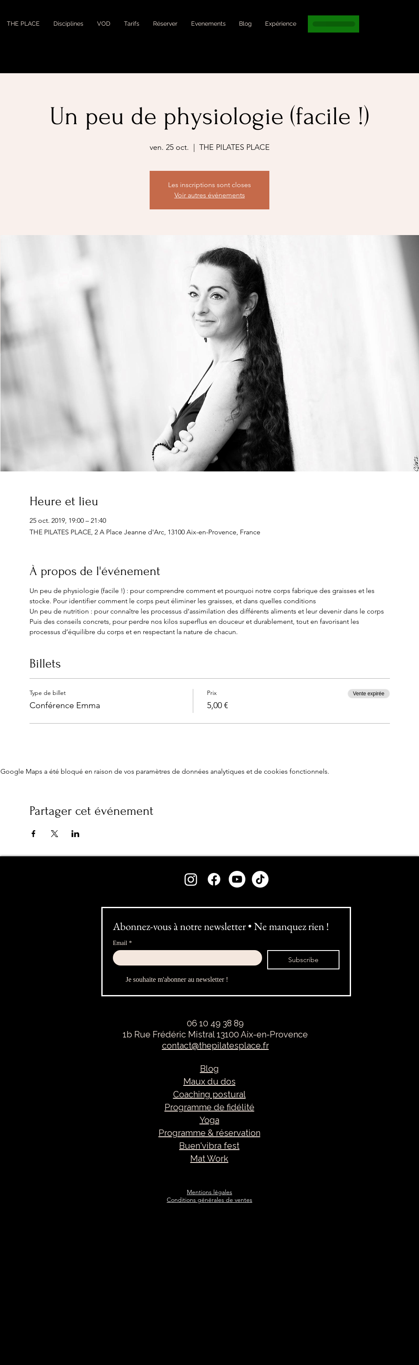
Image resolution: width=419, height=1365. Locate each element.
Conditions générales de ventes (209, 1200)
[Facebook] (214, 879)
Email (122, 943)
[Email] (185, 958)
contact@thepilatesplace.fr (215, 1045)
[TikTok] (260, 879)
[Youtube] (237, 879)
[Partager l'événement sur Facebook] (34, 833)
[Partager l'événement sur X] (54, 833)
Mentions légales (209, 1192)
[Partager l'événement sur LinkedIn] (75, 833)
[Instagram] (191, 879)
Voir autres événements (209, 195)
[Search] (410, 37)
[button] (68, 23)
